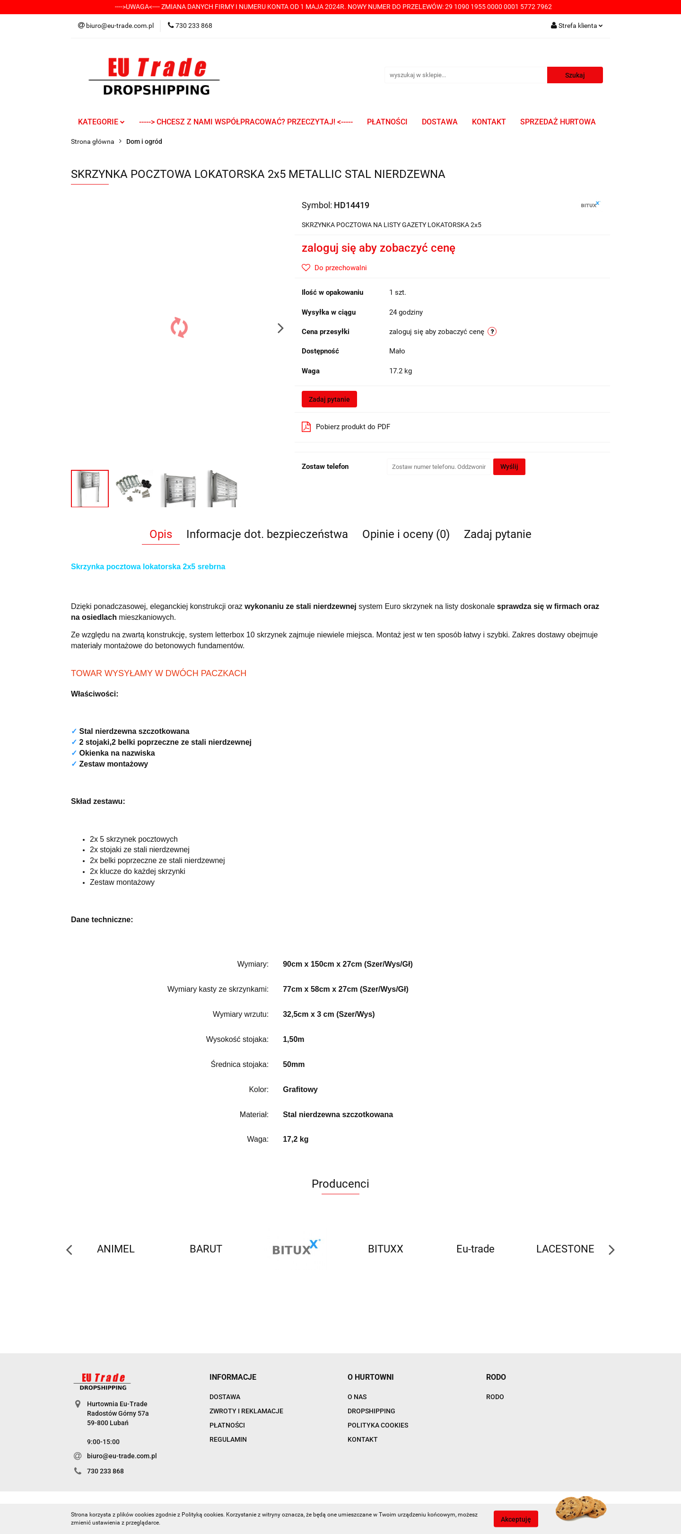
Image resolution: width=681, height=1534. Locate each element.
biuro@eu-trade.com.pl (122, 1456)
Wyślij (509, 466)
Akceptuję (516, 1519)
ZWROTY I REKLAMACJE (246, 1411)
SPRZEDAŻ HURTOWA (558, 121)
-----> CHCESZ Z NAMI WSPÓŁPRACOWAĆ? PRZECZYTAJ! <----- (246, 121)
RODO (495, 1397)
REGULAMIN (228, 1439)
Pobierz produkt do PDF (346, 427)
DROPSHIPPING (371, 1411)
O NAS (357, 1397)
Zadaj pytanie (329, 399)
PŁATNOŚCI (387, 121)
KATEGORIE (101, 121)
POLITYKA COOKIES (378, 1425)
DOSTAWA (440, 121)
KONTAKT (489, 121)
